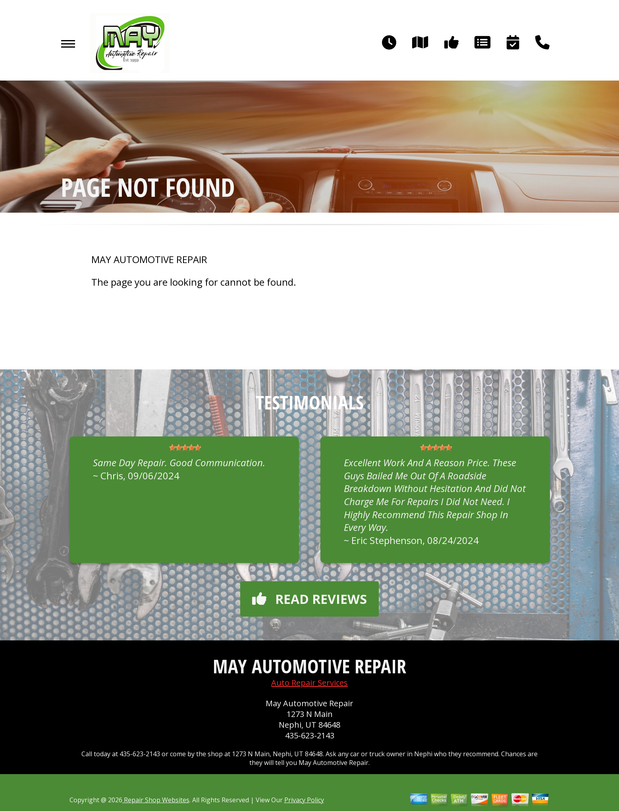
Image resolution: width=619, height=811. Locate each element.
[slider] (185, 447)
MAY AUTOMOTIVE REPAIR (149, 259)
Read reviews (309, 598)
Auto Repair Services (309, 682)
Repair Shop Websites (155, 800)
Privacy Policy (304, 800)
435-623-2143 (309, 735)
